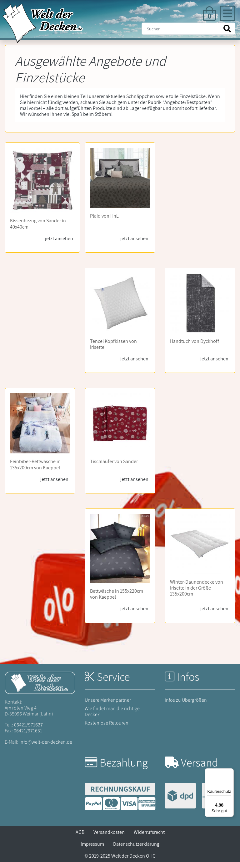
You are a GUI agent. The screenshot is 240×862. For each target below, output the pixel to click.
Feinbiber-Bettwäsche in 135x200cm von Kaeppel (35, 464)
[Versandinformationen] (199, 796)
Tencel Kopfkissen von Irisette (113, 344)
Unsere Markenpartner (108, 700)
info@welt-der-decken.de (45, 742)
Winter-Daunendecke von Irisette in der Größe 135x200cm (196, 588)
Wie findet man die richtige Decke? (112, 711)
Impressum (92, 844)
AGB (80, 832)
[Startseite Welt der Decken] (40, 682)
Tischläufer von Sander (114, 461)
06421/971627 (28, 724)
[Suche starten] (227, 29)
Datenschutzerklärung (136, 844)
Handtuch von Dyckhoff (194, 341)
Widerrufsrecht (149, 832)
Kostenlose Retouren (106, 723)
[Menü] (230, 772)
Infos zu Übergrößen (186, 700)
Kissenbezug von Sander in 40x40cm (38, 223)
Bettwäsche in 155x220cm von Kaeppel (116, 594)
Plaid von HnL (104, 216)
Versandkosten (109, 832)
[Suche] (188, 29)
